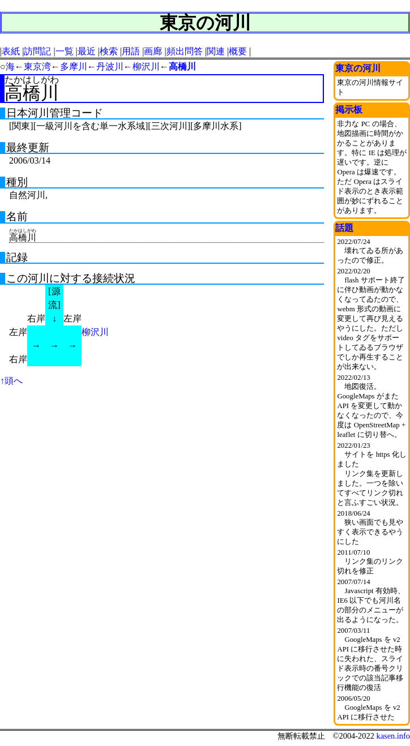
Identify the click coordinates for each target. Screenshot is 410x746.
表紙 (11, 51)
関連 (216, 51)
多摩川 (73, 66)
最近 (87, 51)
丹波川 (109, 66)
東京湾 (37, 66)
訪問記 (37, 51)
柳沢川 (146, 66)
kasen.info (393, 735)
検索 (109, 51)
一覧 (64, 51)
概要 (238, 51)
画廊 (153, 51)
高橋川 (182, 66)
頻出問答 (184, 51)
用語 (131, 51)
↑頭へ (11, 380)
